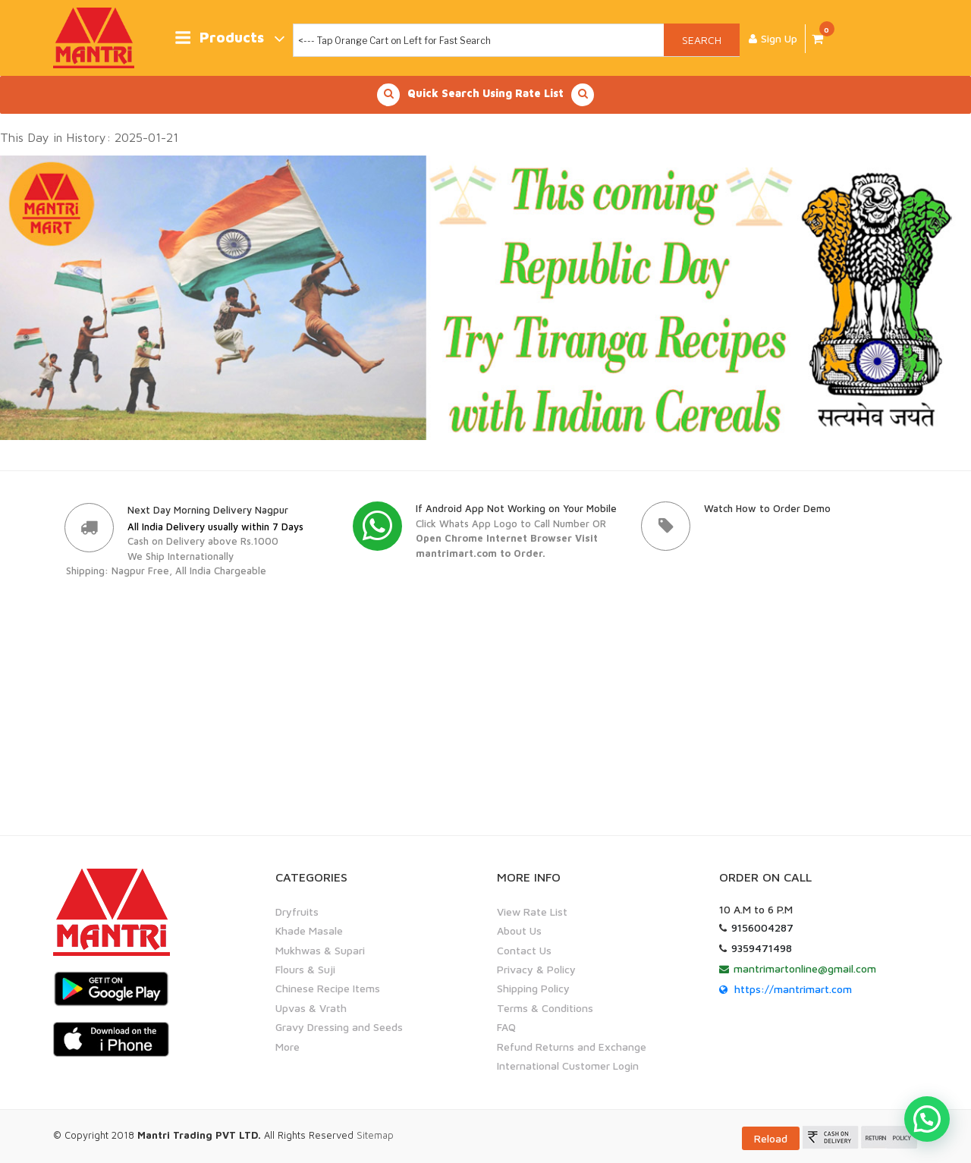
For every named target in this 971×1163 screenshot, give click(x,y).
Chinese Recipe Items (327, 988)
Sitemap (375, 1135)
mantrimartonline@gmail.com (805, 968)
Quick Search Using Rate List (485, 94)
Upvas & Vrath (311, 1007)
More (287, 1045)
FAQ (506, 1026)
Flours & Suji (305, 969)
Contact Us (524, 950)
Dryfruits (297, 911)
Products (229, 38)
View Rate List (532, 911)
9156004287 (762, 927)
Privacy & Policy (536, 969)
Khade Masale (309, 930)
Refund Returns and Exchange (571, 1045)
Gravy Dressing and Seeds (339, 1026)
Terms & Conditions (545, 1007)
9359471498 (761, 947)
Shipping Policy (533, 988)
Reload (770, 1138)
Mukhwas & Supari (320, 950)
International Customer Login (568, 1065)
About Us (519, 930)
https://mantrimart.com (793, 988)
